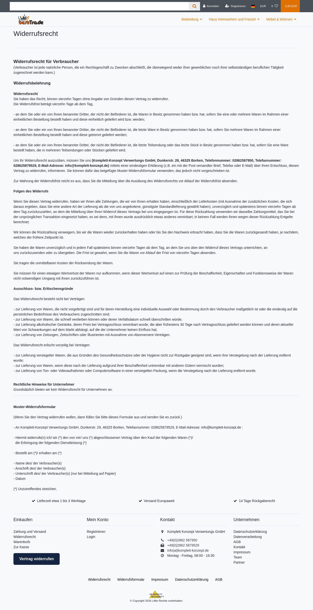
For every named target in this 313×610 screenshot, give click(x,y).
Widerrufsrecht (24, 537)
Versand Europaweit (159, 501)
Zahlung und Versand (29, 532)
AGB (237, 542)
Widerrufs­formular (131, 579)
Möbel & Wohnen (279, 19)
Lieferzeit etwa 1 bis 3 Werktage (61, 501)
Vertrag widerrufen (36, 559)
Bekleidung (189, 19)
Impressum (242, 552)
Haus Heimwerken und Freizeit (232, 19)
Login (91, 537)
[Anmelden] (211, 6)
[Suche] (194, 6)
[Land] (252, 6)
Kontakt (239, 547)
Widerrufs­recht (99, 579)
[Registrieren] (235, 6)
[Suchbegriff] (99, 6)
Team (238, 557)
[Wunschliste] (275, 6)
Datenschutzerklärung (250, 532)
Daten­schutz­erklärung (191, 579)
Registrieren (96, 532)
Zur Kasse (21, 547)
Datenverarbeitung (248, 537)
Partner (239, 562)
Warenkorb (21, 542)
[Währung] (263, 6)
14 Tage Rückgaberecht (257, 501)
